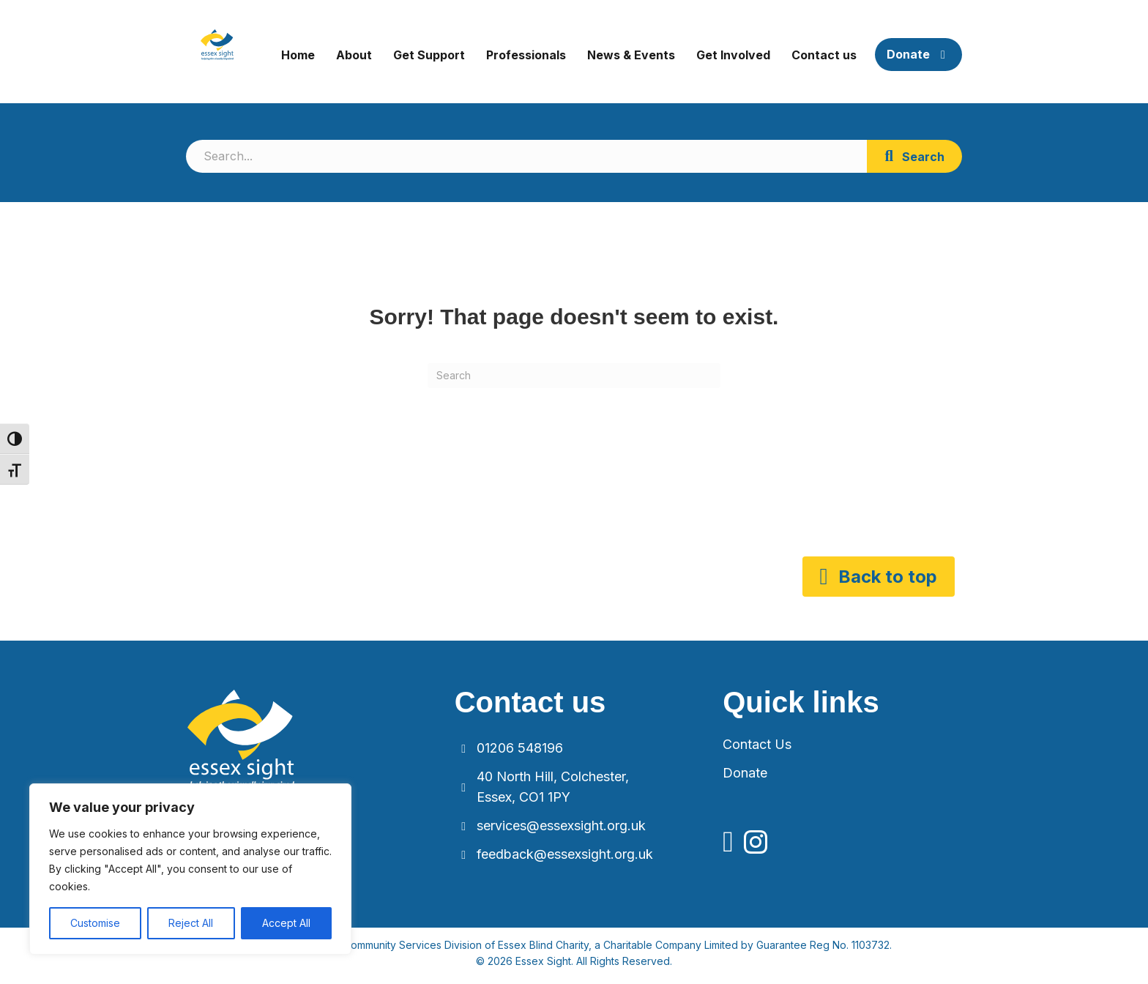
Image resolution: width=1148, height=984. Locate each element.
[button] (914, 156)
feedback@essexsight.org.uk (565, 854)
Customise (95, 923)
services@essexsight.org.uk (561, 825)
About (354, 55)
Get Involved (733, 55)
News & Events (631, 55)
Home (298, 55)
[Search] (574, 375)
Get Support (429, 55)
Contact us (824, 55)
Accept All (286, 923)
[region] (190, 869)
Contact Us (757, 744)
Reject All (190, 923)
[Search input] (526, 156)
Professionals (526, 55)
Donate (918, 54)
